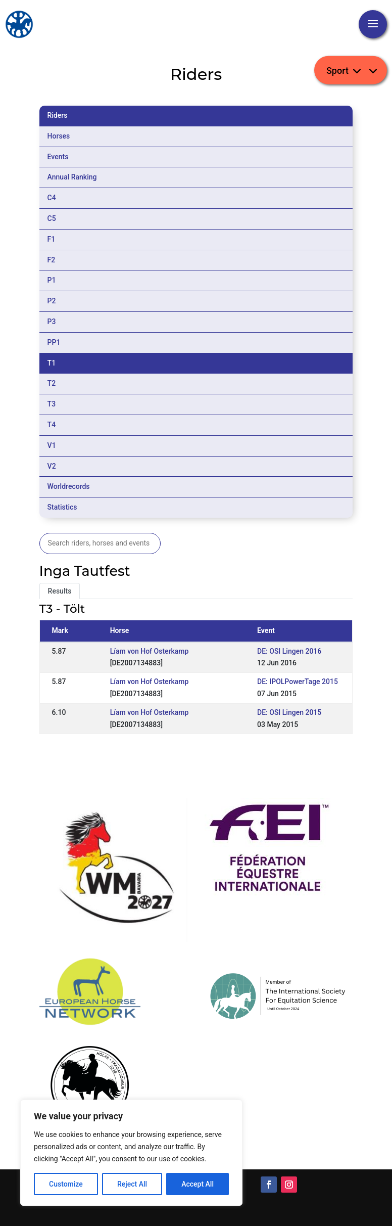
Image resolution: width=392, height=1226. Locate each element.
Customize (66, 1184)
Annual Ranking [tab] (72, 177)
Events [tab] (58, 157)
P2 (51, 301)
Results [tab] (60, 591)
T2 (51, 383)
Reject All (132, 1184)
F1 (51, 239)
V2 (51, 466)
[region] (131, 1153)
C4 (51, 198)
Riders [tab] (57, 115)
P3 (51, 321)
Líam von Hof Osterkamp (149, 651)
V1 (51, 445)
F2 (51, 260)
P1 (51, 280)
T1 (51, 363)
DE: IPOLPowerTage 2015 (297, 681)
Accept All (197, 1184)
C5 (51, 218)
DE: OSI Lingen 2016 (289, 651)
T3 (51, 404)
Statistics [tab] (62, 507)
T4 (51, 425)
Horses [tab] (58, 136)
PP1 (54, 342)
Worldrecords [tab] (68, 486)
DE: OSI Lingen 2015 (289, 712)
